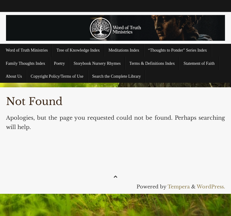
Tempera (179, 187)
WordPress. (211, 187)
